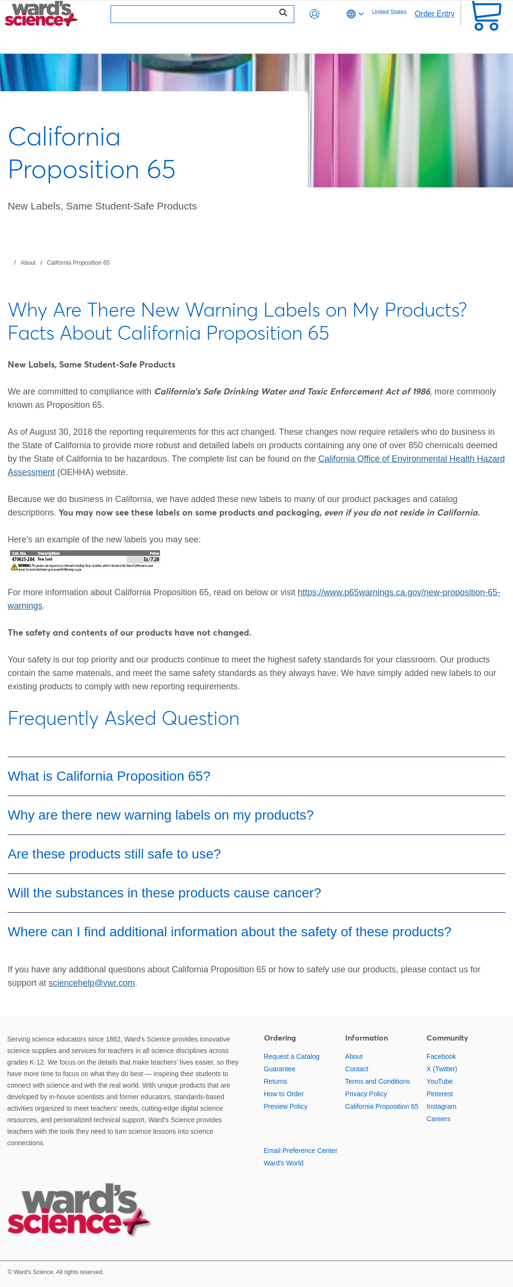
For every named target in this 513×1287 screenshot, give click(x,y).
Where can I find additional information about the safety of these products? (229, 931)
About (28, 262)
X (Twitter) (441, 1069)
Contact (356, 1069)
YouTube (439, 1081)
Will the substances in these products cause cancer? (164, 892)
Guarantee (280, 1069)
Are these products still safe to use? (114, 853)
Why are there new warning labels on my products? (161, 815)
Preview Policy (286, 1106)
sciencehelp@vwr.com (92, 983)
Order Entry (435, 14)
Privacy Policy (366, 1094)
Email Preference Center (301, 1150)
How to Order (284, 1094)
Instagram (441, 1106)
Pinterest (439, 1094)
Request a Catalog (292, 1056)
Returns (276, 1081)
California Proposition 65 (78, 262)
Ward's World (284, 1163)
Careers (438, 1119)
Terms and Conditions (377, 1081)
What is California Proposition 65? (109, 776)
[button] (314, 14)
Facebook (441, 1056)
